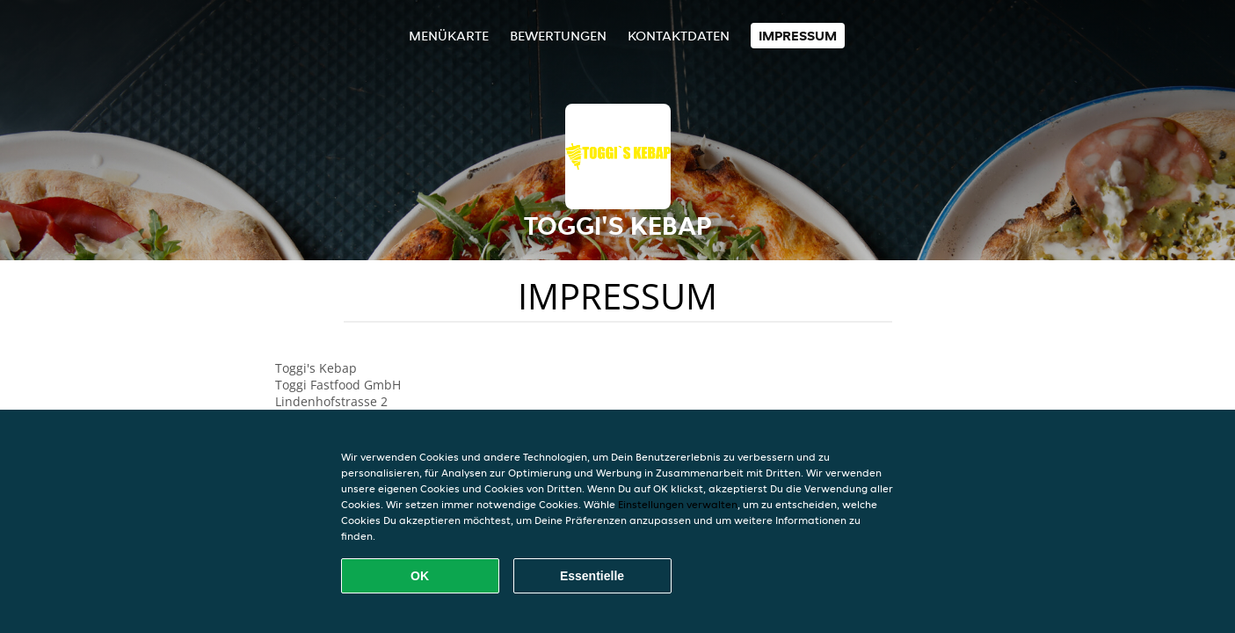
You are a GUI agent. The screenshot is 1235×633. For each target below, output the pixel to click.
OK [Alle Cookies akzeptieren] (419, 576)
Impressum (798, 35)
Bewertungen (558, 35)
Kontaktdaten (679, 35)
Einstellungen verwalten (677, 504)
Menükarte (449, 35)
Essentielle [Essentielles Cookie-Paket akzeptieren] (592, 576)
